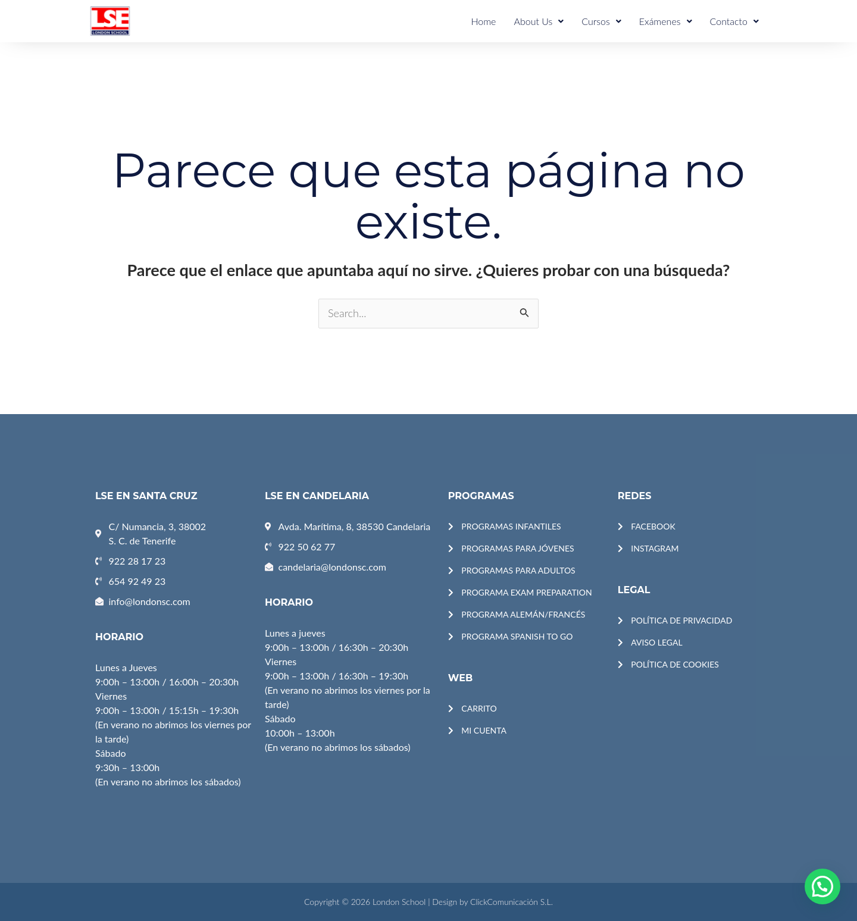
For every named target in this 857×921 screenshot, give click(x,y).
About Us (539, 21)
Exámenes (665, 21)
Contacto (734, 21)
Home (483, 21)
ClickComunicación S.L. (511, 902)
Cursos (601, 21)
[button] (822, 886)
